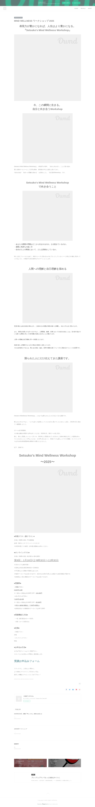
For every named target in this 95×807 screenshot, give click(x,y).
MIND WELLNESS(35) (25, 679)
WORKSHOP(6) (17, 679)
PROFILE (83, 8)
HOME (76, 8)
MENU (90, 8)
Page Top (47, 794)
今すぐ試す (66, 2)
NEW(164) (31, 679)
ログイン (76, 3)
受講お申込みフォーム (27, 661)
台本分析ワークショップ (20, 729)
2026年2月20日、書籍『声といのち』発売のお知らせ (28, 713)
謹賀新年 (16, 744)
